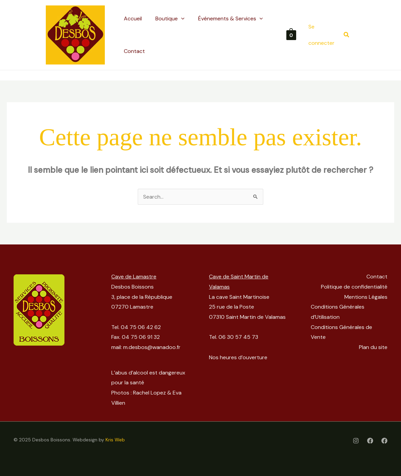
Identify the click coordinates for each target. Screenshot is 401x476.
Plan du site (373, 347)
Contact (376, 276)
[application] (181, 18)
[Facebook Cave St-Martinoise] (384, 441)
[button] (347, 35)
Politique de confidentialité (354, 286)
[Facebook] (370, 441)
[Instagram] (356, 441)
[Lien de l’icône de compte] (322, 35)
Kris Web (115, 440)
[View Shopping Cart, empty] (291, 34)
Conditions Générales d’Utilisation (337, 312)
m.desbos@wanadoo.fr (151, 347)
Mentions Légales (365, 296)
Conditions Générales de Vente (341, 332)
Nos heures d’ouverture (238, 357)
